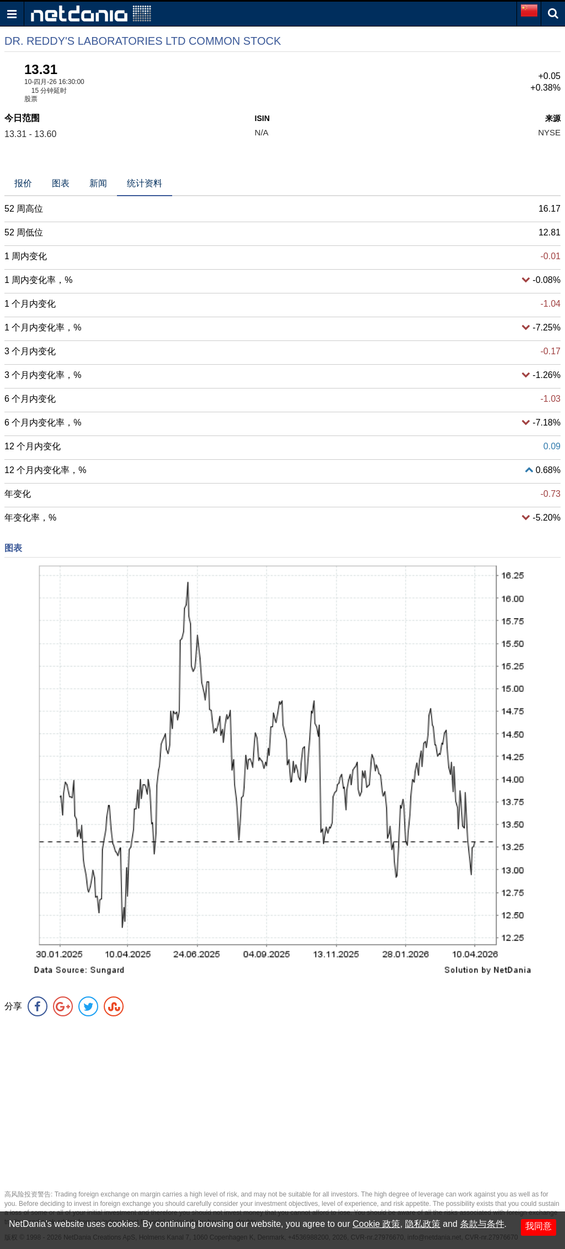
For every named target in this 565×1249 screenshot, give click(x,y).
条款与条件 (482, 1224)
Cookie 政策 (376, 1224)
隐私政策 (422, 1224)
